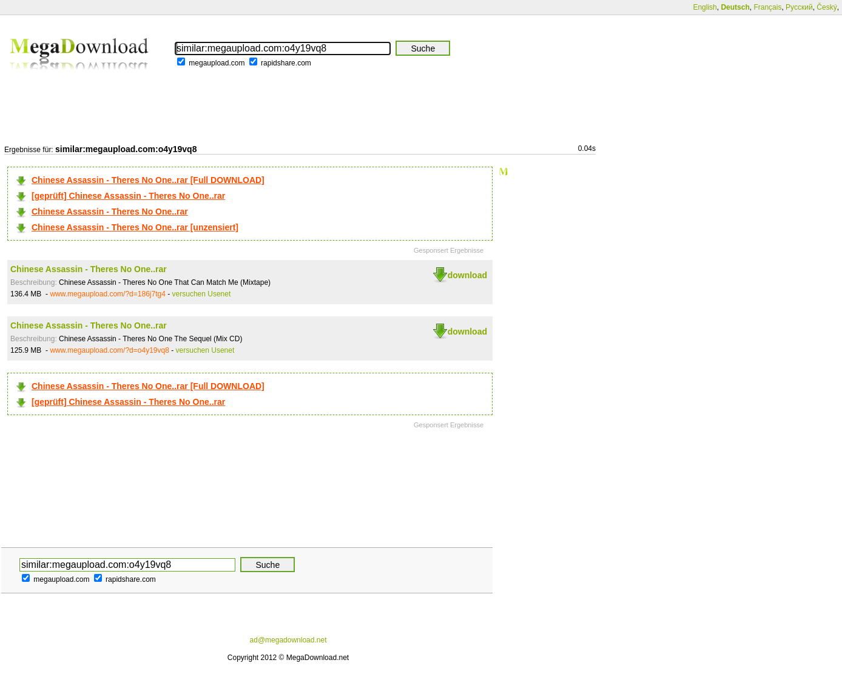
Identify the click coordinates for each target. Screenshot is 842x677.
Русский (799, 7)
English (704, 7)
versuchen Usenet (201, 294)
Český (827, 7)
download (467, 275)
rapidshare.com (286, 63)
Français (767, 7)
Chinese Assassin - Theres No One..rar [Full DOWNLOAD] (148, 180)
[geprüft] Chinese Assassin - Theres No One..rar (128, 196)
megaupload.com (216, 63)
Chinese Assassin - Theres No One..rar (110, 211)
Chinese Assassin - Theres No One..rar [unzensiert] (135, 227)
